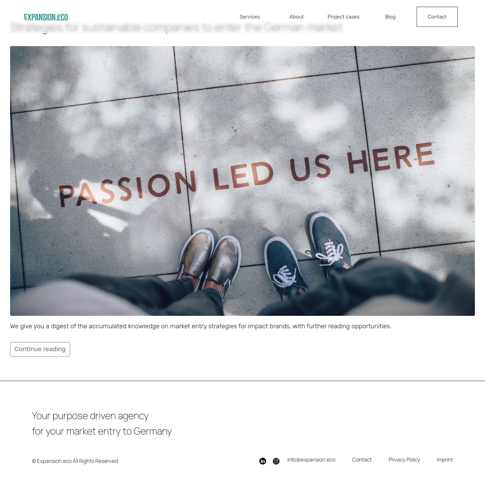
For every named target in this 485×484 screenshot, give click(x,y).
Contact (437, 16)
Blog (390, 16)
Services (250, 16)
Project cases (344, 16)
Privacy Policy (404, 459)
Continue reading (40, 349)
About (296, 16)
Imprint (445, 459)
